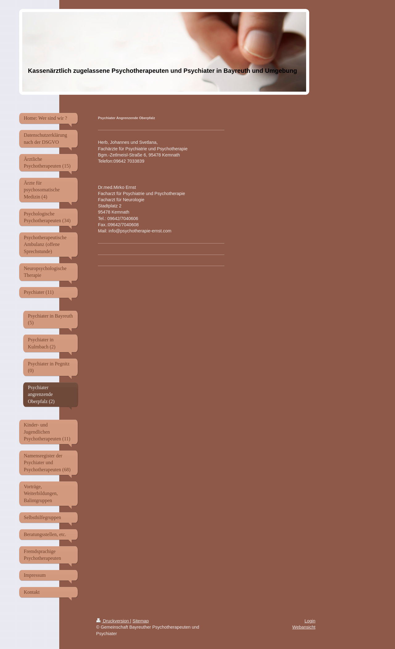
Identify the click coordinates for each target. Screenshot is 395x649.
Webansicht (303, 627)
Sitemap (140, 620)
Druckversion (113, 620)
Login (310, 620)
